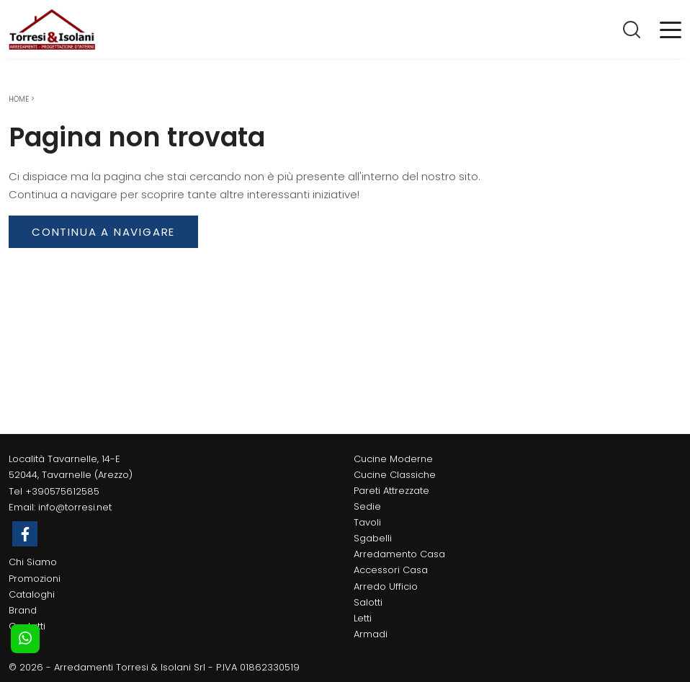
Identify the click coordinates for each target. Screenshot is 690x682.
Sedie (367, 506)
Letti (363, 618)
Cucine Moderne (393, 459)
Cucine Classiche (395, 475)
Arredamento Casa (399, 554)
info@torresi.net (75, 507)
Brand (23, 610)
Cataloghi (32, 594)
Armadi (370, 634)
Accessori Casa (391, 570)
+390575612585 (62, 491)
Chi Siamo (33, 562)
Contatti (27, 626)
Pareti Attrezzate (391, 490)
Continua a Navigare (103, 231)
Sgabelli (373, 538)
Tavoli (367, 522)
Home (19, 99)
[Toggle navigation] (670, 29)
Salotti (368, 602)
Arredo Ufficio (386, 586)
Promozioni (35, 578)
